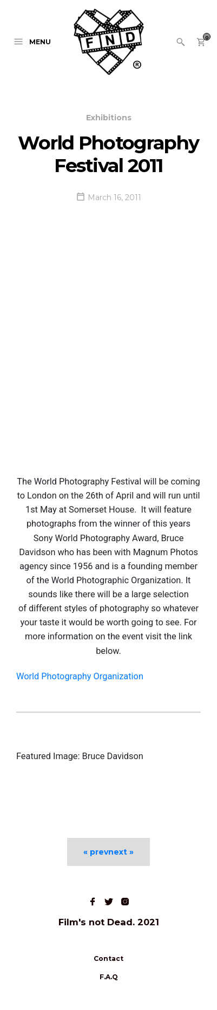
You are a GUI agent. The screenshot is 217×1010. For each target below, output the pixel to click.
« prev (95, 852)
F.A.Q (109, 977)
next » (121, 852)
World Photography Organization (79, 676)
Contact (108, 958)
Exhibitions (108, 117)
